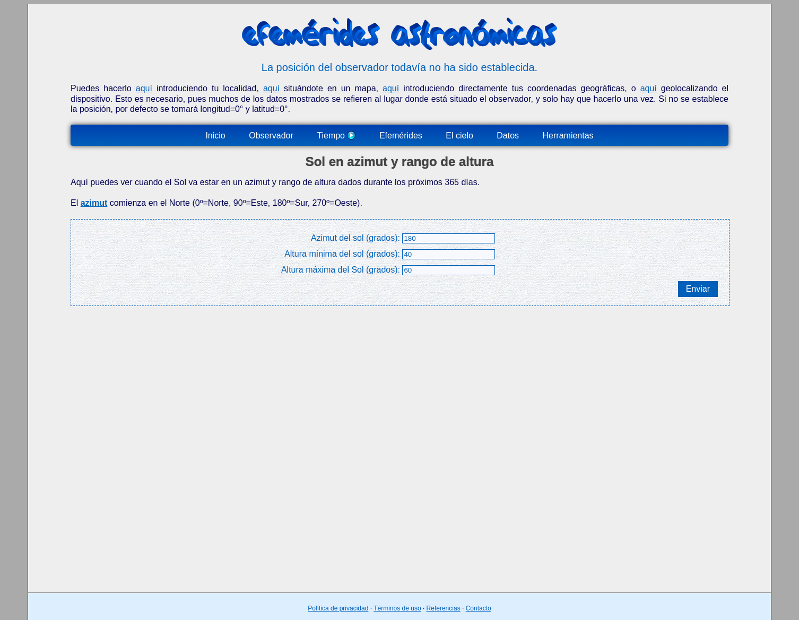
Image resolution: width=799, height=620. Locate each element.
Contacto (478, 608)
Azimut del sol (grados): (355, 237)
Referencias (444, 608)
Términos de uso (397, 608)
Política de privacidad (338, 608)
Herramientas (568, 135)
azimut (94, 202)
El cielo (459, 135)
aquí (144, 88)
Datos (508, 135)
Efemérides (400, 135)
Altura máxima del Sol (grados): (340, 269)
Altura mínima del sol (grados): (342, 253)
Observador (271, 135)
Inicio (215, 135)
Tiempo (336, 135)
